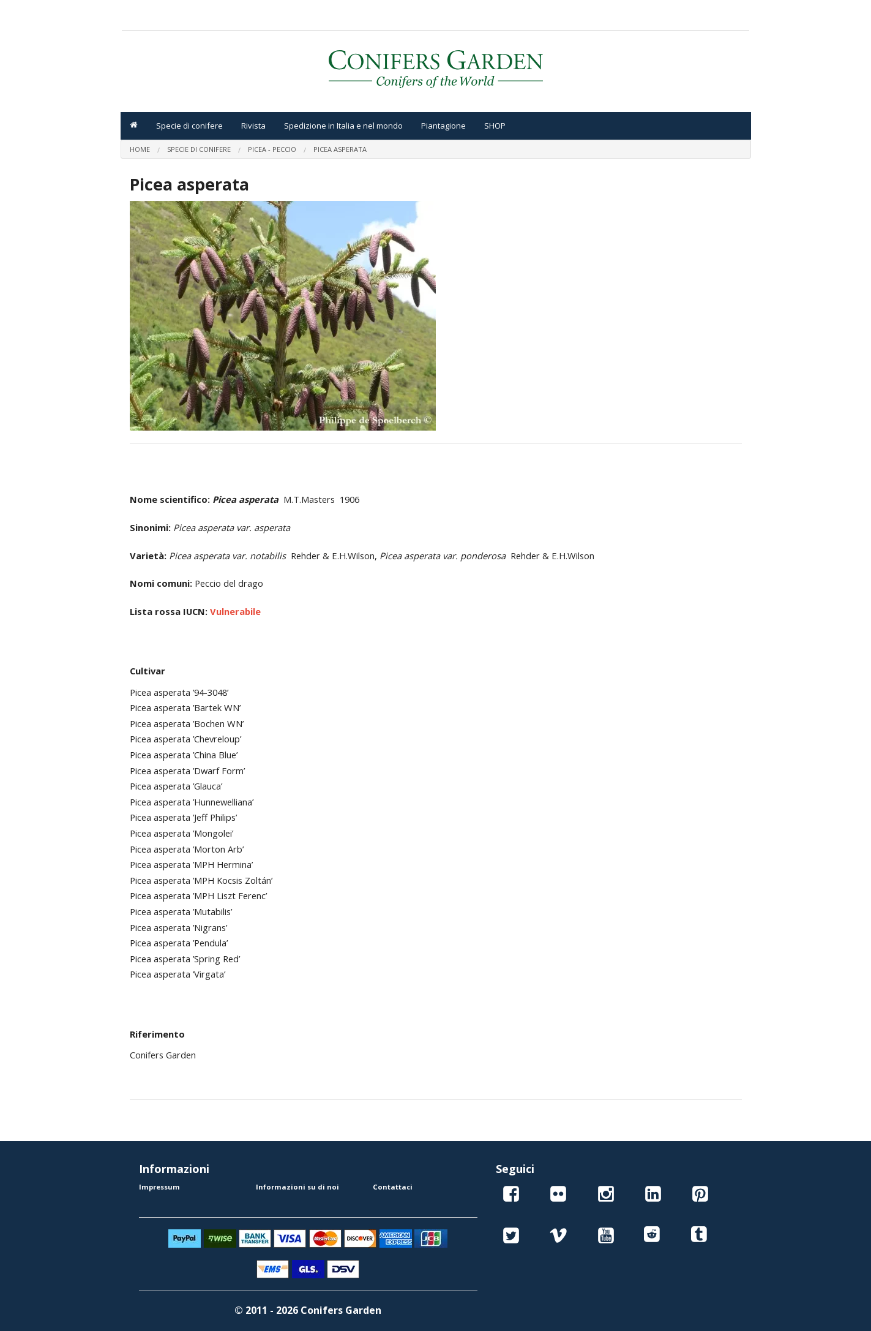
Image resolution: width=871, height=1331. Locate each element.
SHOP (495, 125)
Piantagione (443, 125)
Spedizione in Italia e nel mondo (343, 125)
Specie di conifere (189, 125)
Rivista (253, 125)
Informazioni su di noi (297, 1186)
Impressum (159, 1186)
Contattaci (393, 1186)
